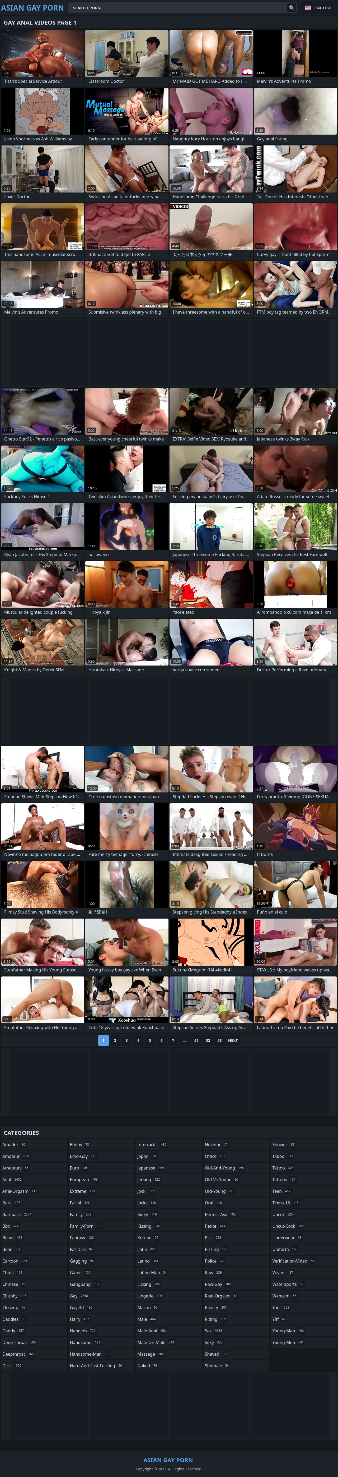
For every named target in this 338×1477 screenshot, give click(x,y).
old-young (220, 1191)
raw (214, 1273)
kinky (147, 1214)
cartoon (15, 1261)
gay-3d (82, 1307)
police (215, 1261)
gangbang (85, 1284)
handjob (83, 1331)
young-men (288, 1342)
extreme (83, 1191)
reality (216, 1307)
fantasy (82, 1238)
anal (12, 1180)
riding (216, 1319)
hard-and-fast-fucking (96, 1366)
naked (147, 1366)
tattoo (283, 1168)
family (81, 1214)
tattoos (284, 1180)
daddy (13, 1331)
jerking (149, 1180)
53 (220, 1040)
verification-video (293, 1261)
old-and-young (225, 1168)
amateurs (16, 1168)
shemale (217, 1366)
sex (214, 1331)
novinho (217, 1145)
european (84, 1180)
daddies (14, 1319)
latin (147, 1249)
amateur (16, 1156)
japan (147, 1156)
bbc (11, 1226)
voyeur (283, 1273)
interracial (152, 1145)
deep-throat (19, 1342)
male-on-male (156, 1342)
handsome (86, 1342)
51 (196, 1040)
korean (148, 1238)
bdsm (13, 1238)
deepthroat (18, 1354)
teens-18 (286, 1203)
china (13, 1273)
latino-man (152, 1273)
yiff (279, 1319)
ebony (80, 1145)
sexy (214, 1342)
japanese (151, 1168)
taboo (283, 1156)
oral (214, 1203)
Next (233, 1040)
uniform (285, 1249)
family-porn (87, 1226)
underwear (287, 1238)
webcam (285, 1296)
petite (215, 1226)
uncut (283, 1214)
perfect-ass (221, 1214)
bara (11, 1203)
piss (214, 1238)
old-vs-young (222, 1180)
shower (284, 1145)
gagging (82, 1261)
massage (151, 1354)
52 (208, 1040)
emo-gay (84, 1156)
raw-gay (218, 1284)
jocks (147, 1203)
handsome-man (90, 1354)
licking (149, 1284)
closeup (14, 1307)
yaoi (281, 1307)
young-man (288, 1331)
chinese (14, 1284)
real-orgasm (222, 1296)
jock (146, 1191)
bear (12, 1249)
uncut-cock (288, 1226)
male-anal (152, 1331)
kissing (149, 1226)
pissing (217, 1249)
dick (12, 1366)
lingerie (150, 1296)
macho (148, 1307)
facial (80, 1203)
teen (282, 1191)
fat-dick (82, 1249)
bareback (17, 1214)
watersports (288, 1284)
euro (79, 1168)
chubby (14, 1296)
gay (79, 1296)
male (147, 1319)
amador (15, 1145)
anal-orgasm (20, 1191)
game (81, 1273)
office (216, 1156)
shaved (216, 1354)
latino (148, 1261)
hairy (80, 1319)
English (323, 7)
